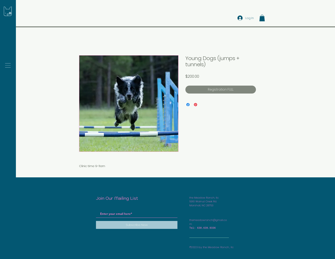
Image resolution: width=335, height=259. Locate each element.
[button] (8, 65)
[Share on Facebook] (188, 104)
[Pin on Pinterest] (195, 104)
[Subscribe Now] (136, 225)
